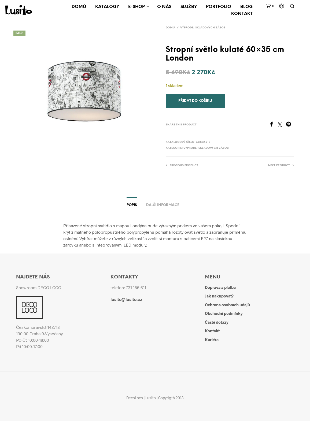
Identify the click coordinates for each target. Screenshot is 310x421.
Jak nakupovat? (219, 295)
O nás (164, 7)
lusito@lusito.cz (126, 299)
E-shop (136, 7)
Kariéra (212, 339)
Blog (246, 7)
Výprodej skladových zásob (203, 27)
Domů (79, 7)
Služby (188, 7)
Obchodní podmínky (224, 313)
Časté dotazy (216, 322)
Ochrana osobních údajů (227, 304)
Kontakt (242, 14)
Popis (132, 205)
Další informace (162, 205)
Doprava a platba (220, 287)
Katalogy (107, 7)
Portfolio (218, 7)
